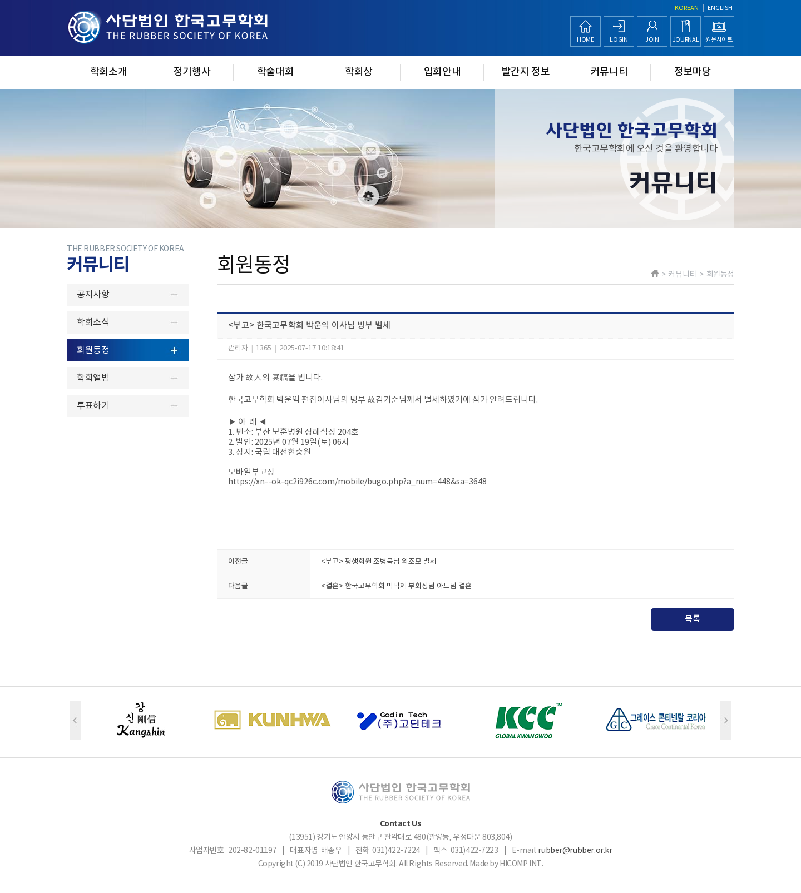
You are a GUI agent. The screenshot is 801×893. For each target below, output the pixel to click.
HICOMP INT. (521, 864)
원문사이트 (718, 39)
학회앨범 (93, 378)
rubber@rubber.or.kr (575, 850)
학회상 (359, 72)
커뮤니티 (609, 72)
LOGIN (618, 39)
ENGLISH (720, 8)
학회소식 (93, 322)
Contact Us (401, 823)
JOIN (652, 39)
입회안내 (442, 72)
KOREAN (687, 8)
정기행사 (192, 72)
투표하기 (93, 406)
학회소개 (108, 72)
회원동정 (93, 350)
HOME (585, 39)
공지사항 (93, 295)
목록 (692, 619)
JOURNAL (686, 39)
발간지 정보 (526, 72)
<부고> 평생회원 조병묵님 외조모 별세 (379, 562)
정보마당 (692, 72)
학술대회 (275, 72)
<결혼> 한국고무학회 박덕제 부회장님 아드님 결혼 (396, 586)
